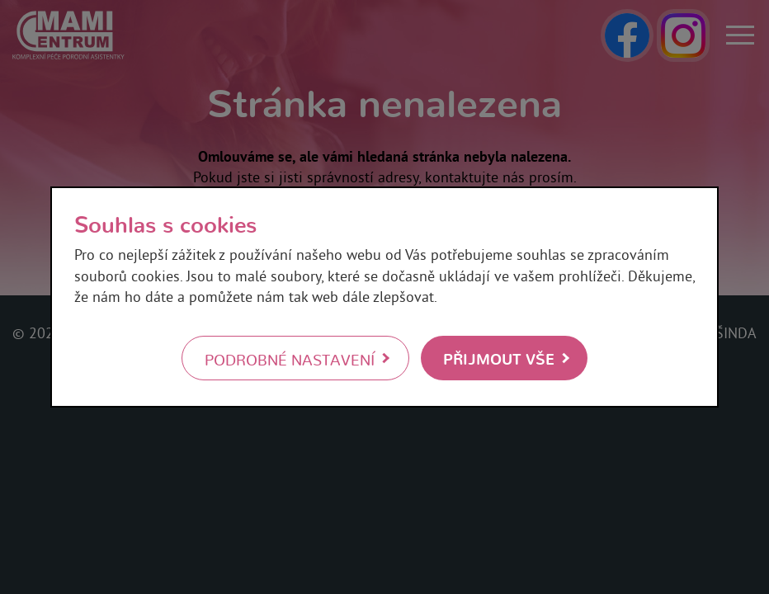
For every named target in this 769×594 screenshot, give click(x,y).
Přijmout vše (498, 358)
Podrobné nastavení (290, 358)
